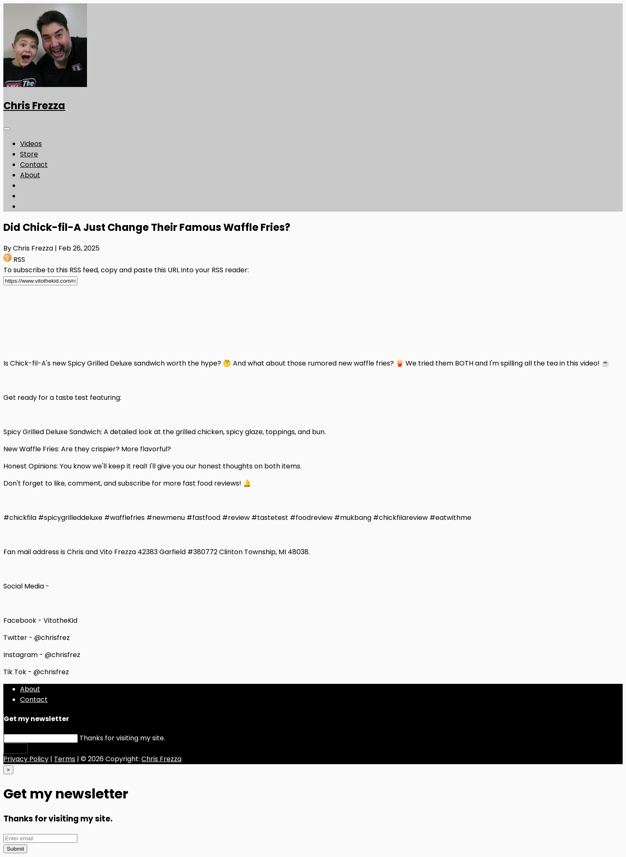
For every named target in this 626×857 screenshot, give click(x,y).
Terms (64, 759)
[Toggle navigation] (6, 129)
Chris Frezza (34, 106)
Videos (31, 143)
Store (29, 154)
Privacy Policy (26, 759)
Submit (15, 748)
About (30, 175)
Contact (34, 164)
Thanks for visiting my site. (122, 738)
